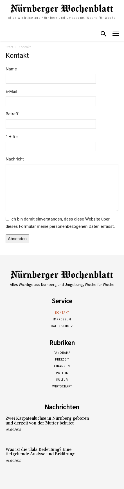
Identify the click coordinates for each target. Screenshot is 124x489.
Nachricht (15, 159)
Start (9, 47)
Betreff (12, 113)
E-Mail (11, 91)
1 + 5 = (12, 136)
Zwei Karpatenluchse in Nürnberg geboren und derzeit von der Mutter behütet (47, 421)
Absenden (17, 238)
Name (11, 69)
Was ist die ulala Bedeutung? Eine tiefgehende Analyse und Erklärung (40, 452)
